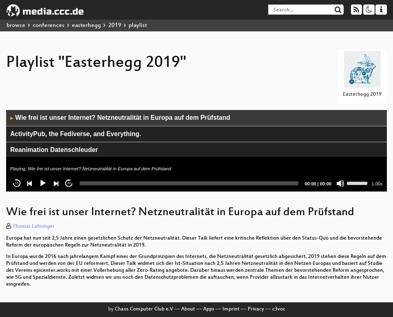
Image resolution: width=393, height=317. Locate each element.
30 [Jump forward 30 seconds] (69, 183)
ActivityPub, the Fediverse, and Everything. (75, 133)
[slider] (189, 183)
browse (16, 25)
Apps (208, 309)
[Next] (56, 183)
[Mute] (340, 183)
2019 (114, 25)
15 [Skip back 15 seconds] (17, 183)
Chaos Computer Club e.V (144, 309)
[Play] (43, 183)
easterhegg (86, 25)
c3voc (278, 309)
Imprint (231, 309)
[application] (196, 151)
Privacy (256, 309)
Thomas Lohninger (34, 226)
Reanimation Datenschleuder (54, 149)
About (188, 309)
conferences (48, 25)
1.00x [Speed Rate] (377, 183)
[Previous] (30, 183)
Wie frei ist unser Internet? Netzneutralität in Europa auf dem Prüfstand (120, 117)
